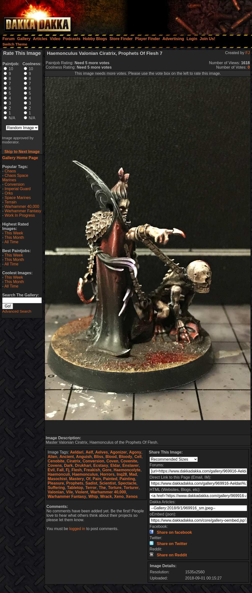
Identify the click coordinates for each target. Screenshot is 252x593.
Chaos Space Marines (15, 177)
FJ (247, 53)
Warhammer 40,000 (22, 206)
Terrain (10, 202)
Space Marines (18, 198)
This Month (14, 237)
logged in (77, 529)
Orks (9, 193)
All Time (11, 242)
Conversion (15, 184)
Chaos (10, 171)
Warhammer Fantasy (23, 211)
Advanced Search (16, 311)
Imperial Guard (18, 189)
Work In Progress (20, 215)
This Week (13, 233)
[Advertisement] (185, 16)
